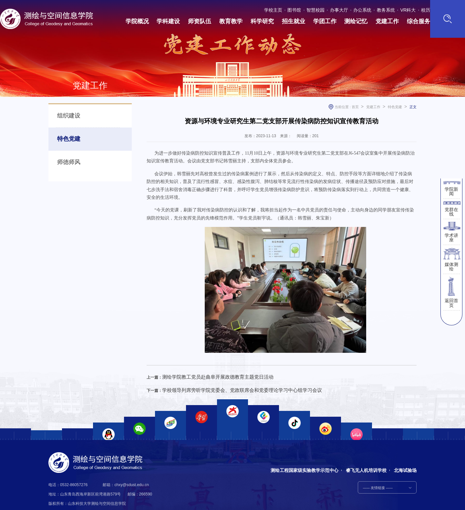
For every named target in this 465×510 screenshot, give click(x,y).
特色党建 (65, 133)
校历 (420, 9)
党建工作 (373, 107)
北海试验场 (405, 460)
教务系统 (385, 9)
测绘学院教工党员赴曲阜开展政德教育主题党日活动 (206, 375)
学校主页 (287, 9)
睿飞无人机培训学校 (365, 460)
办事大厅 (344, 9)
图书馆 (306, 9)
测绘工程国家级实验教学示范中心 (302, 460)
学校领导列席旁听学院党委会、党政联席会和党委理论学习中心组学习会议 (226, 387)
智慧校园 (324, 9)
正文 (413, 107)
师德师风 (65, 153)
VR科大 (404, 9)
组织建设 (65, 114)
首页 (355, 107)
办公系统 (365, 9)
